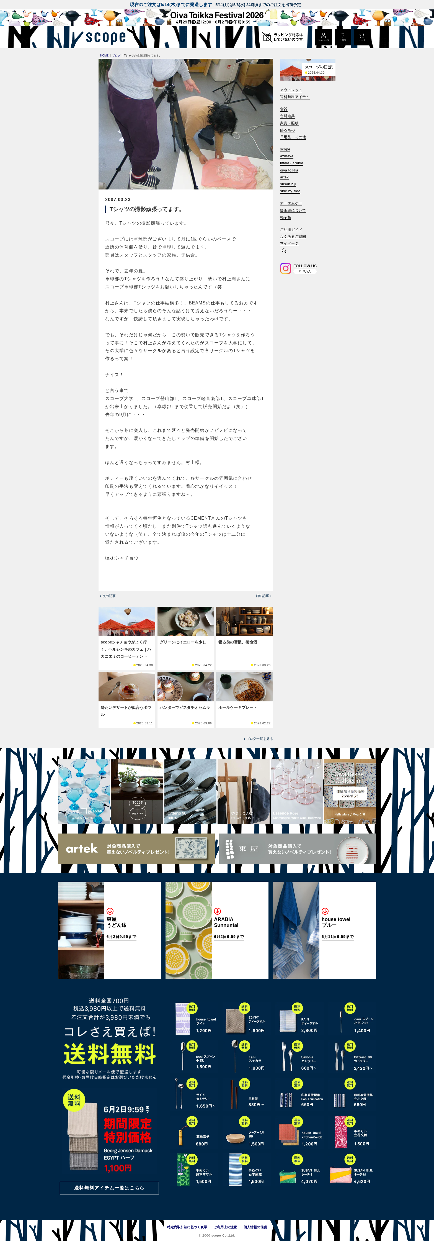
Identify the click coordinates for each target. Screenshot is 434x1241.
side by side (290, 191)
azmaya (286, 156)
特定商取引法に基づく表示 (187, 1227)
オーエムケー (291, 203)
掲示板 (285, 217)
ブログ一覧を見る (259, 739)
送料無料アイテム (295, 97)
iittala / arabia (291, 163)
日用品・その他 (293, 137)
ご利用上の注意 (225, 1227)
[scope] (104, 37)
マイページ (289, 243)
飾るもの (287, 130)
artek (284, 177)
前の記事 (262, 596)
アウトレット (291, 90)
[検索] (284, 251)
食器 (284, 109)
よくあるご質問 (293, 236)
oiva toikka (289, 170)
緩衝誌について (293, 210)
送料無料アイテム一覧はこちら (109, 1188)
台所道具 (287, 116)
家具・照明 (289, 123)
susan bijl (288, 184)
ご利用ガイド (291, 229)
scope (285, 149)
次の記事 (109, 596)
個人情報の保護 (255, 1227)
